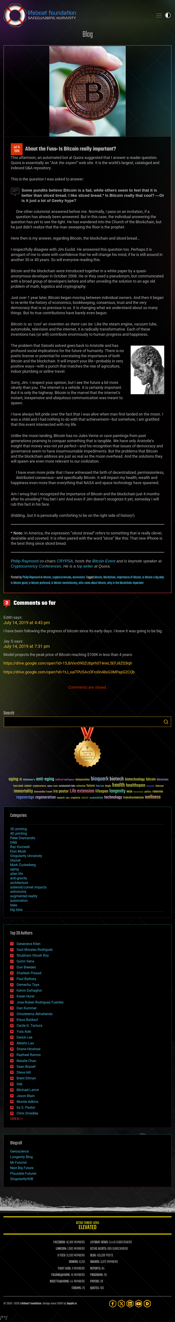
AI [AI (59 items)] (20, 780)
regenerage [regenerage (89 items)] (25, 797)
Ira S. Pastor (26, 1107)
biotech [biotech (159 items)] (117, 779)
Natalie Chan (26, 1061)
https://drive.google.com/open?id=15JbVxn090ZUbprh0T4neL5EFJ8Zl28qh (67, 663)
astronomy (18, 892)
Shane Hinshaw (28, 1049)
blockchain (109, 577)
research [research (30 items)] (61, 798)
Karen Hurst (25, 996)
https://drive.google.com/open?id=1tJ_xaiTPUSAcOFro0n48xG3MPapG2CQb (69, 672)
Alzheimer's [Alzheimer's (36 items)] (29, 780)
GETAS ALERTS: (98, 1249)
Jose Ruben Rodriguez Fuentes (40, 1002)
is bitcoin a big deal (153, 577)
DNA (13, 842)
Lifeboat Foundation (30, 1303)
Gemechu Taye (28, 985)
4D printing (18, 833)
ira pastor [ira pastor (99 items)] (61, 791)
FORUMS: (77, 1288)
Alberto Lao (25, 1043)
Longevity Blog (21, 1157)
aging (14, 869)
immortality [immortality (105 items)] (23, 791)
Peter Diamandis (22, 838)
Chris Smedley (27, 1113)
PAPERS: (95, 1281)
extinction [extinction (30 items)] (80, 786)
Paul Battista (26, 979)
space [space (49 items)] (84, 797)
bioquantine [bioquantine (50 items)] (83, 779)
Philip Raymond (25, 561)
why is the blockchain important (125, 583)
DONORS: (74, 1262)
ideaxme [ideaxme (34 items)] (159, 786)
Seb (19, 1084)
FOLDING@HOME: (60, 1275)
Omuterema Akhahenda (35, 1014)
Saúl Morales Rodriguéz (35, 950)
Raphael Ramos (29, 1055)
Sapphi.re (72, 1303)
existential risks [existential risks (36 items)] (67, 786)
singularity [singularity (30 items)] (75, 798)
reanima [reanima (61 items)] (157, 792)
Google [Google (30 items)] (108, 786)
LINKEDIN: (61, 1249)
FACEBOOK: (59, 1242)
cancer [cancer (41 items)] (28, 786)
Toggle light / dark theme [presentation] (168, 15)
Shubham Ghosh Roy (33, 955)
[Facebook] (112, 1303)
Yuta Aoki (24, 1032)
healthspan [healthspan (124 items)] (135, 785)
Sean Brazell (26, 1067)
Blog (87, 35)
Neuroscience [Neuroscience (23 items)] (138, 792)
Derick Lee (24, 1037)
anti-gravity (18, 878)
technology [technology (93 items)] (113, 797)
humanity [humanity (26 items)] (150, 786)
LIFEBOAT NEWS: (99, 1242)
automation (19, 901)
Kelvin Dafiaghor (29, 990)
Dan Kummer (27, 1008)
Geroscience (19, 1151)
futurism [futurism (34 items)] (100, 786)
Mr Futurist (18, 1162)
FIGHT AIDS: (64, 1268)
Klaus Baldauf (27, 1020)
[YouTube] (138, 1303)
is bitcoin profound (39, 583)
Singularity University (26, 856)
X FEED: (61, 1255)
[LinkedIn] (130, 1303)
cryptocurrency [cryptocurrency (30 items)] (39, 786)
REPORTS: (95, 1268)
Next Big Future (21, 1168)
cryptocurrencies (61, 577)
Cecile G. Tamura (29, 1025)
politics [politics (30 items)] (147, 792)
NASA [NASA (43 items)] (129, 792)
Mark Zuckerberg (23, 865)
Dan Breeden (26, 967)
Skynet (15, 860)
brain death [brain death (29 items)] (18, 786)
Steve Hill (24, 1072)
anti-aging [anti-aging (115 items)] (45, 779)
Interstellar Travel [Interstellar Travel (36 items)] (43, 792)
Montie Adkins (27, 1102)
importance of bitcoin (129, 577)
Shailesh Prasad (29, 973)
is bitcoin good (19, 583)
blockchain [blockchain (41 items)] (162, 780)
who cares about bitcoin (92, 583)
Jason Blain (26, 1096)
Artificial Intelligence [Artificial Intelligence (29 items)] (64, 780)
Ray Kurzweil (20, 847)
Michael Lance (28, 1090)
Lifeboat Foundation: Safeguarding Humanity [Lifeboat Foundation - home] (76, 15)
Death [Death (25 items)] (55, 786)
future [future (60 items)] (91, 786)
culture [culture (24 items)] (49, 786)
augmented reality (23, 896)
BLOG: (93, 1255)
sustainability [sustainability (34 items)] (96, 798)
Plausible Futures (23, 1173)
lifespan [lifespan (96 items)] (101, 791)
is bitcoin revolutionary (64, 583)
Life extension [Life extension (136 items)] (82, 791)
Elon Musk (18, 851)
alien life (16, 874)
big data (16, 910)
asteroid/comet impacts (28, 887)
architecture (19, 883)
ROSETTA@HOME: (60, 1281)
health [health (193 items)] (118, 785)
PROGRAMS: (96, 1275)
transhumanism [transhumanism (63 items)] (133, 798)
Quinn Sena (25, 961)
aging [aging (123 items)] (13, 779)
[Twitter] (121, 1303)
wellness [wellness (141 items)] (153, 797)
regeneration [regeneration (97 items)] (45, 797)
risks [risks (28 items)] (68, 798)
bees (13, 905)
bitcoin (47, 577)
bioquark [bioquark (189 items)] (99, 779)
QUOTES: (94, 1288)
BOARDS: (95, 1262)
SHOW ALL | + (16, 1119)
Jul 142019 (17, 149)
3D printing (18, 829)
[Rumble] (147, 1303)
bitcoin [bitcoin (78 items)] (151, 779)
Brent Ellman (26, 1078)
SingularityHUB (21, 1179)
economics (79, 577)
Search (166, 722)
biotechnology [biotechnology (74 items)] (135, 779)
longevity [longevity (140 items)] (117, 791)
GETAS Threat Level (87, 1226)
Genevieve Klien (28, 944)
